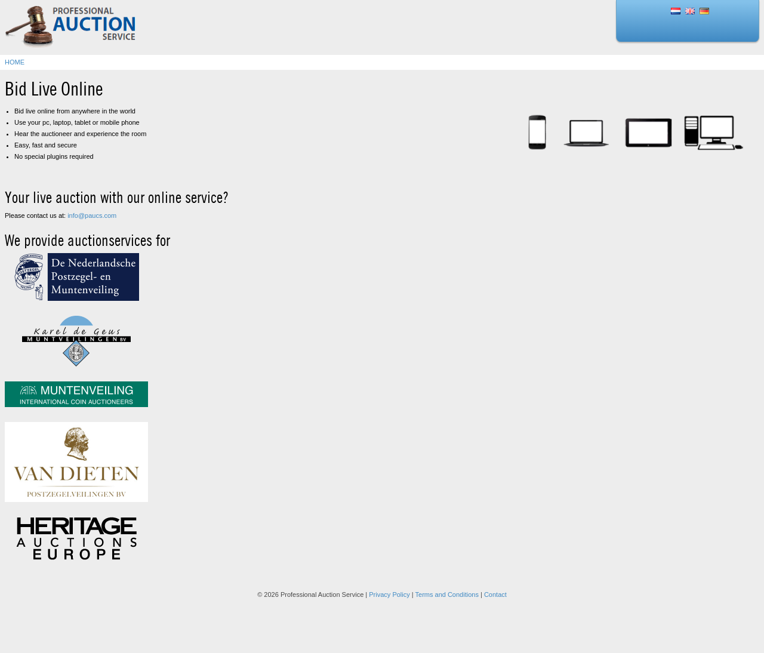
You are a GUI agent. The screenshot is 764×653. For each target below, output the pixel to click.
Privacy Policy (389, 594)
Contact (495, 594)
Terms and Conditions (447, 594)
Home (14, 62)
